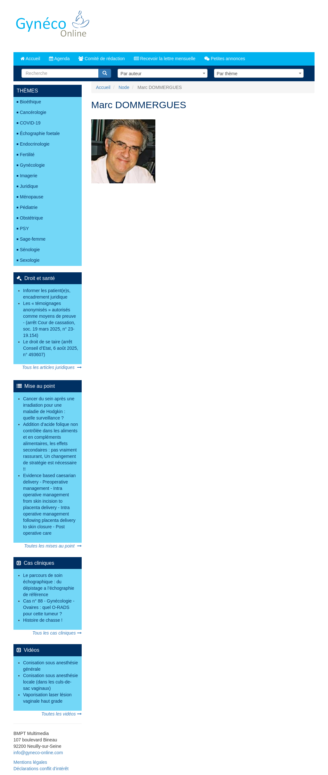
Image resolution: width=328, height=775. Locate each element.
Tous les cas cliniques (57, 632)
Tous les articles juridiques (51, 367)
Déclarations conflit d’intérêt (41, 768)
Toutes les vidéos (61, 713)
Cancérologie (33, 112)
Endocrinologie (35, 144)
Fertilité (27, 154)
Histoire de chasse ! (42, 620)
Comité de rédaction (101, 58)
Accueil (30, 58)
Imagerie (28, 175)
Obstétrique (31, 217)
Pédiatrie (28, 207)
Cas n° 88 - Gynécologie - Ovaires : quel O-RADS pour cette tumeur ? (48, 607)
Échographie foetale (40, 133)
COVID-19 (30, 122)
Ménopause (31, 196)
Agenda (59, 58)
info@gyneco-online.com (38, 752)
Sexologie (30, 260)
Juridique (29, 186)
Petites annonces (224, 58)
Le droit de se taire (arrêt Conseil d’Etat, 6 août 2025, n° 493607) (50, 348)
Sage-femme (32, 239)
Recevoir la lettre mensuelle (165, 58)
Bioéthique (30, 101)
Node (124, 87)
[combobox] (162, 73)
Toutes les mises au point (52, 545)
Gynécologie (32, 165)
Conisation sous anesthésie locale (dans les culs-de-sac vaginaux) (50, 682)
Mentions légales (30, 762)
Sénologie (30, 249)
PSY (24, 228)
